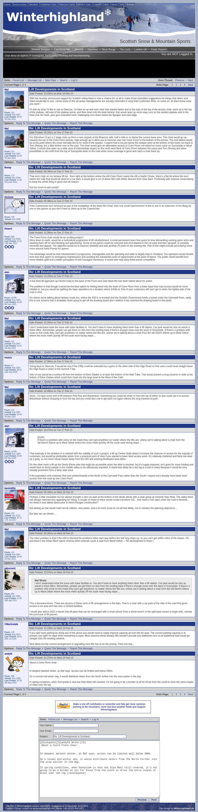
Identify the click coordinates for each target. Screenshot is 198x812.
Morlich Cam (84, 4)
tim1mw (9, 197)
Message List (35, 80)
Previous (179, 80)
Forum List (18, 80)
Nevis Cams (118, 4)
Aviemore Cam (49, 4)
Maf (7, 89)
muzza (8, 357)
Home (7, 4)
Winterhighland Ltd (184, 808)
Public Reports (158, 49)
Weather (34, 4)
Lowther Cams (102, 4)
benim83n (10, 488)
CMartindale (11, 624)
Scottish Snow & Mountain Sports (155, 41)
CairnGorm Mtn (62, 49)
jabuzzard (10, 568)
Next (190, 80)
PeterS (8, 228)
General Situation (41, 49)
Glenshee (93, 49)
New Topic (50, 80)
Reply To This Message (28, 123)
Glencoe (78, 49)
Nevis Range (109, 49)
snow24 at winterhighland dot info (38, 808)
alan (7, 272)
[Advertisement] (99, 69)
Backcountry (20, 4)
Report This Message (81, 123)
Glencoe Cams (67, 4)
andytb (8, 653)
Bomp (8, 167)
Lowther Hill (140, 49)
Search (63, 80)
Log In (74, 80)
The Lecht (125, 49)
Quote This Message (55, 123)
